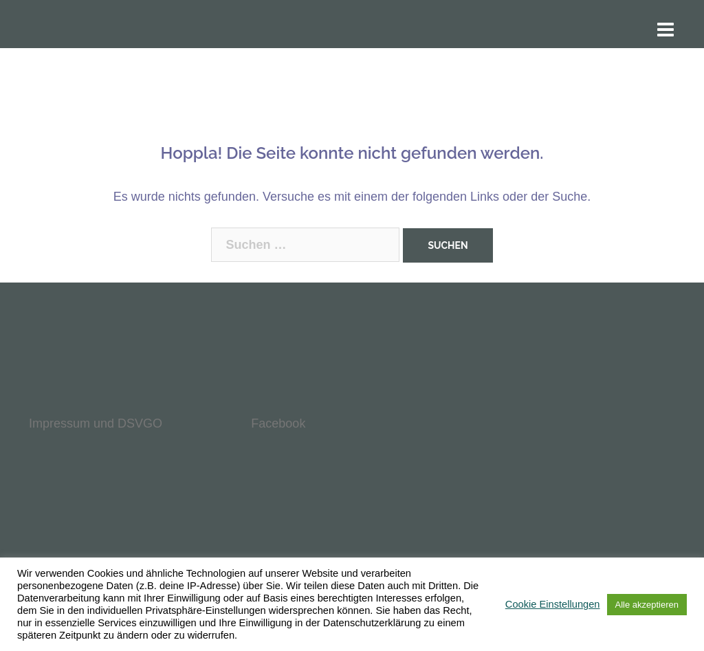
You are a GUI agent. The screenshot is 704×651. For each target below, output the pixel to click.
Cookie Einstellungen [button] (552, 604)
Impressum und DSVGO (95, 423)
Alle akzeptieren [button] (647, 604)
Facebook (278, 423)
